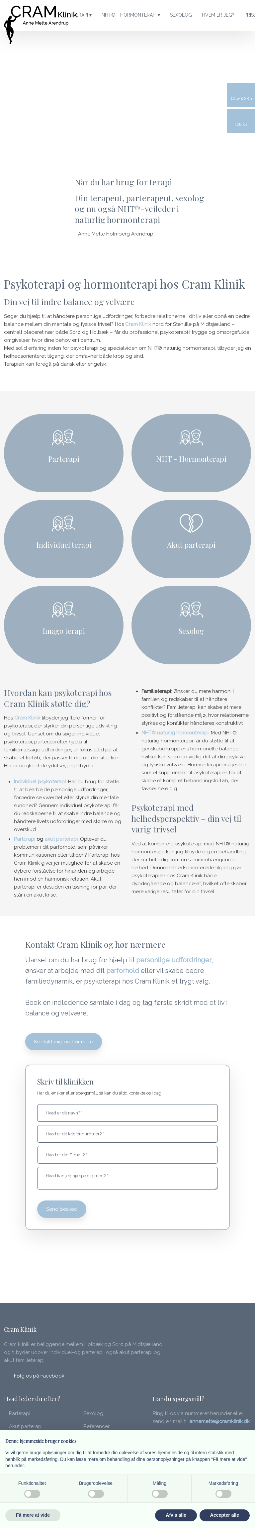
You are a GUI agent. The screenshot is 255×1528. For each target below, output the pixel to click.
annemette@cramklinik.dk (219, 1421)
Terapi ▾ (82, 15)
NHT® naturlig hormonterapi (175, 733)
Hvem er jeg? (218, 15)
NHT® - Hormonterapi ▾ (131, 15)
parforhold (122, 971)
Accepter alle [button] (224, 1515)
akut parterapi (61, 839)
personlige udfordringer (174, 960)
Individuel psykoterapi (40, 782)
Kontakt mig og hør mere (63, 1042)
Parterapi (24, 839)
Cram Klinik (138, 324)
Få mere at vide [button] (33, 1515)
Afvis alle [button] (176, 1515)
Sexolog (181, 15)
